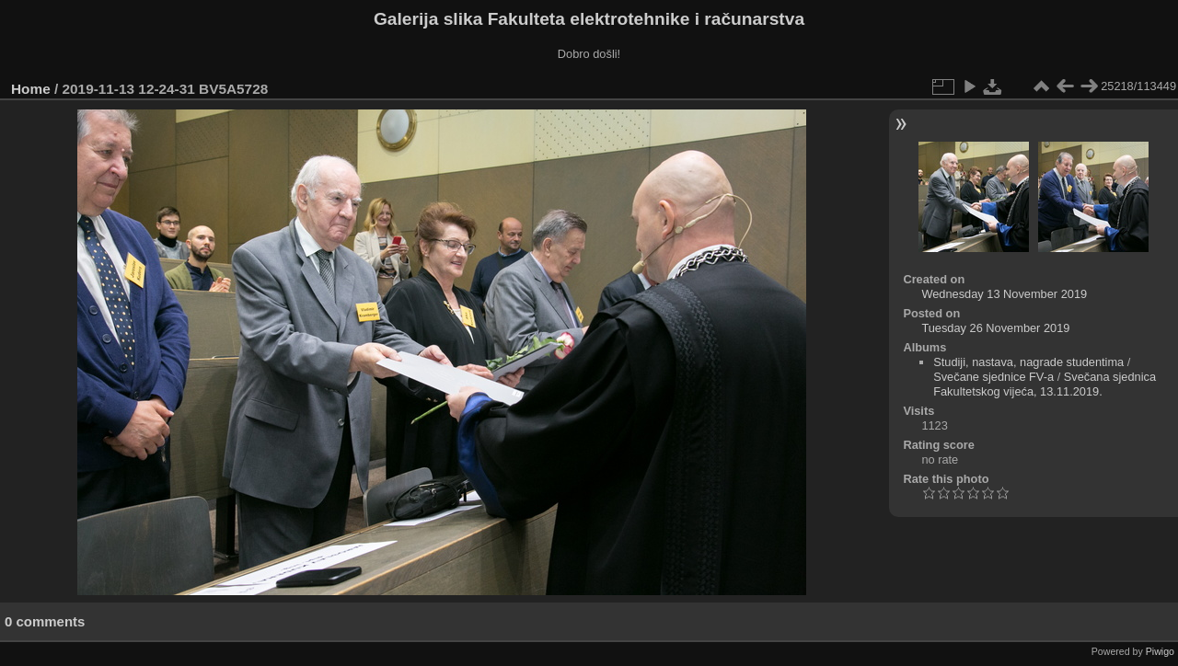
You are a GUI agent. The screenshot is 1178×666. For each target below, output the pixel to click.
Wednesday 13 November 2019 (1004, 294)
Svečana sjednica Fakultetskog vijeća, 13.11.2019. (1044, 384)
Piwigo (1160, 651)
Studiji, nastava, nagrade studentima (1028, 362)
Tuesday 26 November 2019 (995, 328)
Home (31, 89)
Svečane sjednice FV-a (993, 377)
